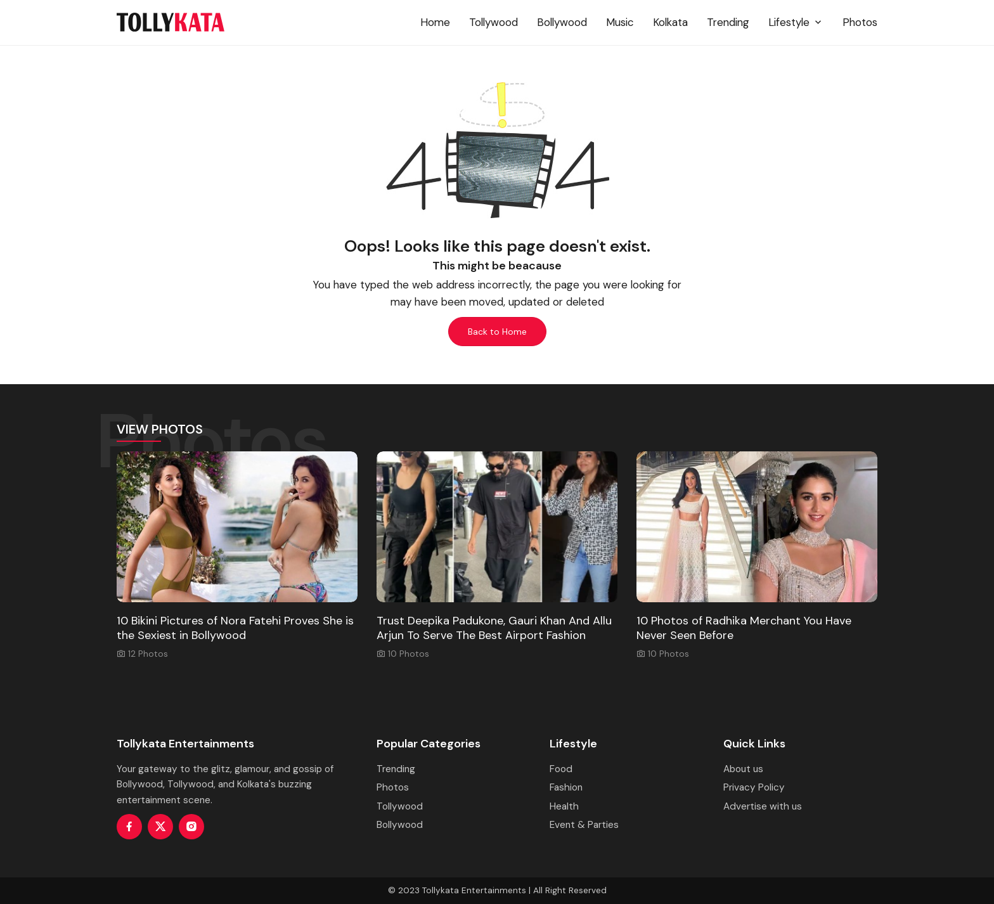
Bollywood (562, 22)
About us (743, 769)
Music (620, 22)
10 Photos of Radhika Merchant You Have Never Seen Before (743, 628)
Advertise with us (762, 806)
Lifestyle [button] (795, 22)
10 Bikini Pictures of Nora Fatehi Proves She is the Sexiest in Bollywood (235, 628)
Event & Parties (584, 824)
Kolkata (670, 22)
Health (564, 806)
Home (435, 22)
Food (561, 769)
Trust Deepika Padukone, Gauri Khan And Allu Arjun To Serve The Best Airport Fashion (494, 628)
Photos (859, 22)
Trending (728, 22)
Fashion (566, 787)
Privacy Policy (754, 787)
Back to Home (497, 331)
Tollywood (493, 22)
